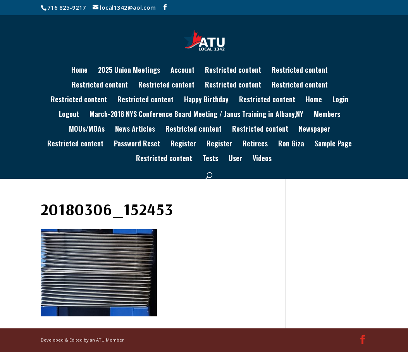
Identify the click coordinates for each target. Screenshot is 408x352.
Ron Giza (291, 144)
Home (79, 71)
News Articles (135, 130)
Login (340, 100)
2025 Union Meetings (129, 71)
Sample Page (333, 144)
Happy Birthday (206, 100)
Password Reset (137, 144)
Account (182, 71)
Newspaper (314, 130)
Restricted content (233, 71)
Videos (262, 159)
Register (183, 144)
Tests (210, 159)
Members (327, 115)
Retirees (255, 144)
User (235, 159)
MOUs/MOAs (87, 130)
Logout (69, 115)
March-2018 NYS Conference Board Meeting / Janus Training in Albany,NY (196, 115)
